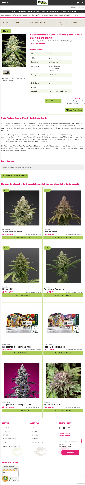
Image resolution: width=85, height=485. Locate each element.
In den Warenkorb (74, 110)
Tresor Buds (50, 231)
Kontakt (34, 439)
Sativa (34, 15)
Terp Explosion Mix (54, 347)
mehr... (16, 475)
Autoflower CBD (52, 404)
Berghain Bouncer (53, 289)
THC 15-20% (42, 15)
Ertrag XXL (53, 15)
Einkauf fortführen (53, 101)
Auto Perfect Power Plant (68, 15)
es (72, 7)
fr (78, 7)
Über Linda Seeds (37, 442)
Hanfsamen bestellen (11, 446)
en (75, 7)
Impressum (35, 435)
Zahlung (6, 431)
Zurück (6, 31)
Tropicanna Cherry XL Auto (17, 404)
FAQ (4, 442)
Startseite (5, 15)
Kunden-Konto (8, 435)
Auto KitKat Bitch (12, 231)
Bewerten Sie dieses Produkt (15, 176)
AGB (32, 427)
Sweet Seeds (6, 344)
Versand (6, 427)
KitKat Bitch (9, 289)
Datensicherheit (9, 439)
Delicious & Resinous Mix (16, 347)
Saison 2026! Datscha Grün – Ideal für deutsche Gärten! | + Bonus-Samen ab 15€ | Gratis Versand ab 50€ (42, 11)
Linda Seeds (6, 229)
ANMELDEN (70, 452)
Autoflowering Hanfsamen (20, 15)
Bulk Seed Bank (37, 44)
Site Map (34, 431)
